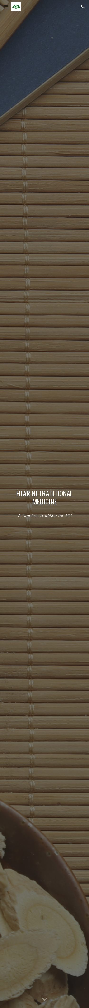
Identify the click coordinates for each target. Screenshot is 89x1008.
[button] (5, 6)
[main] (45, 497)
